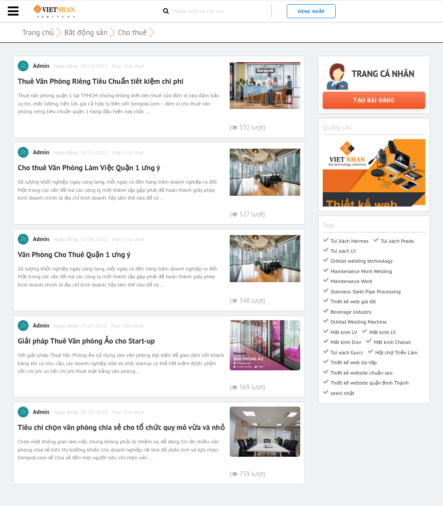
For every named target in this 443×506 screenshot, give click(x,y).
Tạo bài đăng (373, 100)
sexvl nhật (341, 392)
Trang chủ (38, 32)
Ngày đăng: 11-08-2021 (80, 238)
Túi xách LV (342, 250)
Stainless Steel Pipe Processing (365, 291)
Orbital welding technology (361, 260)
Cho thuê (132, 32)
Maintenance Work (350, 280)
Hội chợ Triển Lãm (395, 352)
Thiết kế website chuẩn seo (361, 372)
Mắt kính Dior (345, 341)
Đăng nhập (311, 11)
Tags (329, 225)
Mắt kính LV (343, 331)
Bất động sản (86, 32)
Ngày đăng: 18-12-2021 (80, 152)
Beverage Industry (350, 311)
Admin (41, 66)
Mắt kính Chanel (391, 341)
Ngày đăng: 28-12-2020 (80, 411)
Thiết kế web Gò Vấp (353, 362)
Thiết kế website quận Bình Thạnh (369, 382)
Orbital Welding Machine (358, 321)
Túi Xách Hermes (349, 240)
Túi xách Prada (396, 240)
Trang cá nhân (383, 74)
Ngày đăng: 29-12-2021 (80, 65)
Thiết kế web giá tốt (352, 301)
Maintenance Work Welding (360, 270)
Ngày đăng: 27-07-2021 (80, 325)
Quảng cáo (337, 127)
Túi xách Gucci (346, 352)
